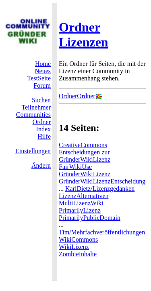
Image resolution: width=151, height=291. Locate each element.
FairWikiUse (75, 166)
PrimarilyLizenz (80, 210)
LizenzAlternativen (84, 195)
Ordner (42, 121)
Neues (43, 70)
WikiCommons (78, 239)
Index (43, 129)
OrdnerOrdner (77, 96)
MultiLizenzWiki (81, 203)
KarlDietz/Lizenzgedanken (99, 188)
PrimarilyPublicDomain (89, 217)
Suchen (41, 100)
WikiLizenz (74, 246)
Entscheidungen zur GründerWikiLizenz (84, 156)
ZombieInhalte (78, 254)
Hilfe (44, 136)
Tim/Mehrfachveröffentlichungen (102, 232)
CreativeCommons (83, 144)
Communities (33, 114)
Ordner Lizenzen (83, 34)
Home (43, 63)
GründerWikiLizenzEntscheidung (102, 181)
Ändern (41, 165)
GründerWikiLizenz (84, 174)
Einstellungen (33, 151)
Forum (42, 85)
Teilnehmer (36, 107)
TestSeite (39, 78)
